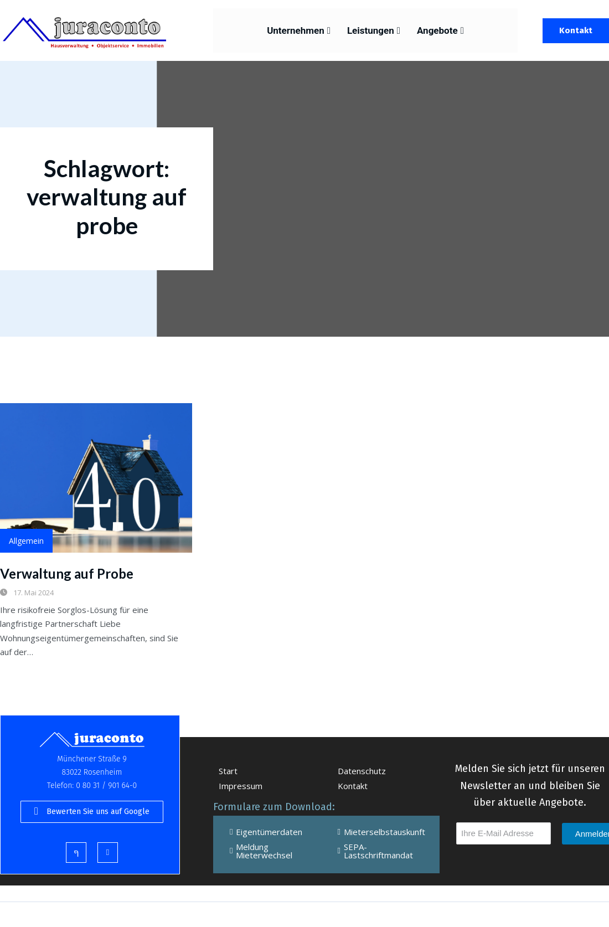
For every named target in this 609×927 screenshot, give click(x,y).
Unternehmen (299, 30)
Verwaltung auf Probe (66, 573)
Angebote (440, 30)
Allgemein (26, 540)
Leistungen (373, 30)
